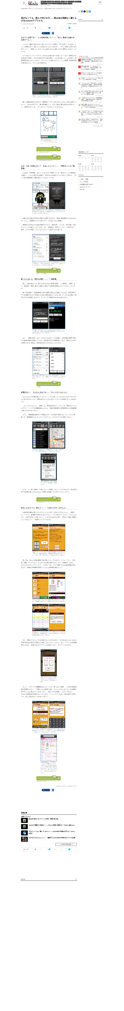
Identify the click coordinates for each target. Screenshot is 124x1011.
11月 (95, 202)
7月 (95, 204)
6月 (98, 204)
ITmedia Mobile (24, 31)
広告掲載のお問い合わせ (86, 229)
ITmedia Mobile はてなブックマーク (90, 34)
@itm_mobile (85, 34)
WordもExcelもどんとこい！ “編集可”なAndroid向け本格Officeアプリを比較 (52, 868)
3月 (82, 202)
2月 (85, 202)
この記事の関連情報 (65, 875)
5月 (101, 204)
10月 (98, 202)
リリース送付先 (84, 226)
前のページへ (46, 64)
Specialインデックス (85, 232)
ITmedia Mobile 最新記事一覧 (87, 34)
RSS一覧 (82, 234)
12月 (92, 202)
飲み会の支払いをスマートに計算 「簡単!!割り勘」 (44, 850)
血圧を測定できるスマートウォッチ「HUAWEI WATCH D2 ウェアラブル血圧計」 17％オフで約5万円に (92, 151)
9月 (101, 202)
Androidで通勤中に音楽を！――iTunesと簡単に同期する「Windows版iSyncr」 (52, 856)
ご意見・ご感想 (84, 224)
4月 (79, 202)
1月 (88, 202)
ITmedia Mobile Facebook (82, 34)
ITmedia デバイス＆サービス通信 (79, 34)
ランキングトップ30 (98, 171)
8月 (92, 204)
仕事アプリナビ (25, 847)
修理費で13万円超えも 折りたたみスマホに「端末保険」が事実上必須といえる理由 (91, 106)
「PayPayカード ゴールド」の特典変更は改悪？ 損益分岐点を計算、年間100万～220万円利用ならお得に (92, 144)
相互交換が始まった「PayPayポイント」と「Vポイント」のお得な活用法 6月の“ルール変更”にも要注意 (91, 113)
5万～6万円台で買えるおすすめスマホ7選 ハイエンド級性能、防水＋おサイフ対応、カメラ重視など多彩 (92, 138)
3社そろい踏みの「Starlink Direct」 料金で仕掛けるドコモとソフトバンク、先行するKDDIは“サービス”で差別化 (92, 166)
